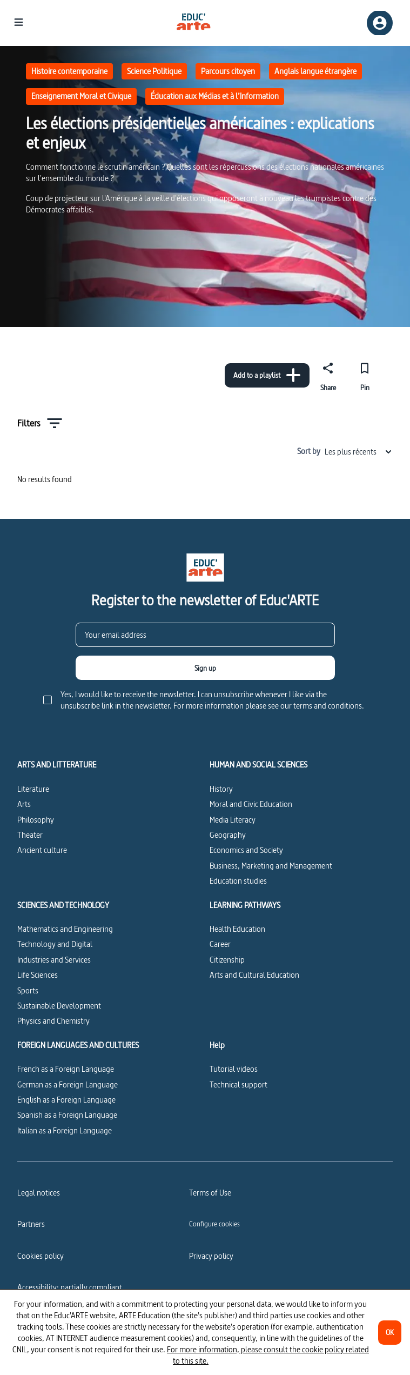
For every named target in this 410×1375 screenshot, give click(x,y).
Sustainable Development (59, 1005)
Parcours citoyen (228, 71)
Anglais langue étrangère (315, 71)
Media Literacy (233, 819)
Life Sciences (37, 974)
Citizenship (227, 959)
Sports (27, 990)
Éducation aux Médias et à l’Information (215, 96)
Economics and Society (246, 850)
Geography (228, 834)
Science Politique (154, 71)
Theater (30, 834)
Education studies (238, 880)
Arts (24, 804)
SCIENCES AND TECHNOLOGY (63, 905)
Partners (31, 1224)
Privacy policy (211, 1255)
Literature (33, 789)
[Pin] (364, 375)
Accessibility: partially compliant (69, 1287)
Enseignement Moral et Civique (81, 96)
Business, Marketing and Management (271, 865)
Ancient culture (42, 850)
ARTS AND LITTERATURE (56, 765)
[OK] (389, 1332)
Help (217, 1045)
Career (220, 944)
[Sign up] (205, 668)
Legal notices (38, 1192)
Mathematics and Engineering (65, 929)
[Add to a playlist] (267, 375)
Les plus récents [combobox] (359, 451)
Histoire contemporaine (69, 71)
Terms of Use (210, 1192)
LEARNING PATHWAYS (245, 905)
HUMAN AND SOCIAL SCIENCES (258, 765)
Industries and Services (54, 959)
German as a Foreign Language (67, 1084)
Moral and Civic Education (251, 804)
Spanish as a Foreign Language (67, 1114)
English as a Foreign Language (66, 1099)
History (221, 789)
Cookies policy (40, 1255)
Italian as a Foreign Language (64, 1130)
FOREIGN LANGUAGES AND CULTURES (78, 1045)
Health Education (237, 929)
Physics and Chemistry (53, 1020)
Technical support (238, 1084)
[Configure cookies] (214, 1223)
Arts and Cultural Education (254, 974)
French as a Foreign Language (65, 1068)
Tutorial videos (234, 1068)
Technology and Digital (54, 944)
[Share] (328, 375)
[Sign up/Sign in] (379, 23)
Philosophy (35, 819)
